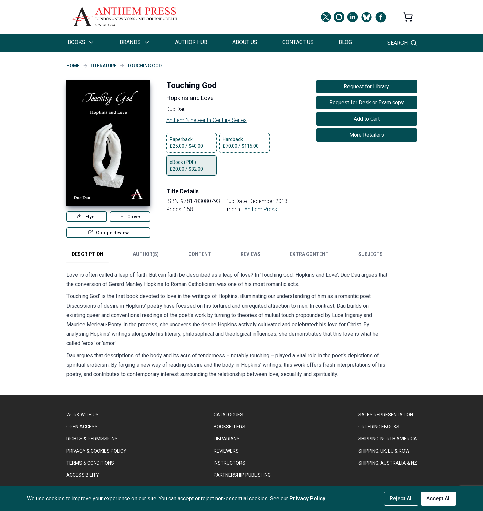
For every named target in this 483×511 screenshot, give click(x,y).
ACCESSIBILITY (82, 475)
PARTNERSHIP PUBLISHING (242, 475)
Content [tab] (199, 254)
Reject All (401, 498)
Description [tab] (87, 254)
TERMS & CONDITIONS (90, 463)
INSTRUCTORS (229, 463)
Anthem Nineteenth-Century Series (206, 120)
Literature (104, 65)
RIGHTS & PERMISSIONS (92, 439)
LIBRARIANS (227, 439)
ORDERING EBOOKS (378, 426)
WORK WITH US (82, 414)
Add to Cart (367, 118)
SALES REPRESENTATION (385, 414)
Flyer (86, 216)
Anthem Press (260, 209)
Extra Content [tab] (309, 254)
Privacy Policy (307, 498)
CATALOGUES (228, 414)
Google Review (108, 232)
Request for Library (366, 86)
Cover (130, 216)
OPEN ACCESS (82, 426)
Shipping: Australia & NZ (387, 463)
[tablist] (227, 255)
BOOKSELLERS (229, 426)
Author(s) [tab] (146, 254)
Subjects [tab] (370, 254)
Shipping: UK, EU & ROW (383, 451)
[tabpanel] (227, 326)
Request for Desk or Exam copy (366, 102)
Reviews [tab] (250, 254)
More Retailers (366, 135)
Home (73, 65)
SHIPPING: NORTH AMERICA (387, 439)
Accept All (438, 498)
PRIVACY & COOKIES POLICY (96, 451)
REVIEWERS (226, 451)
